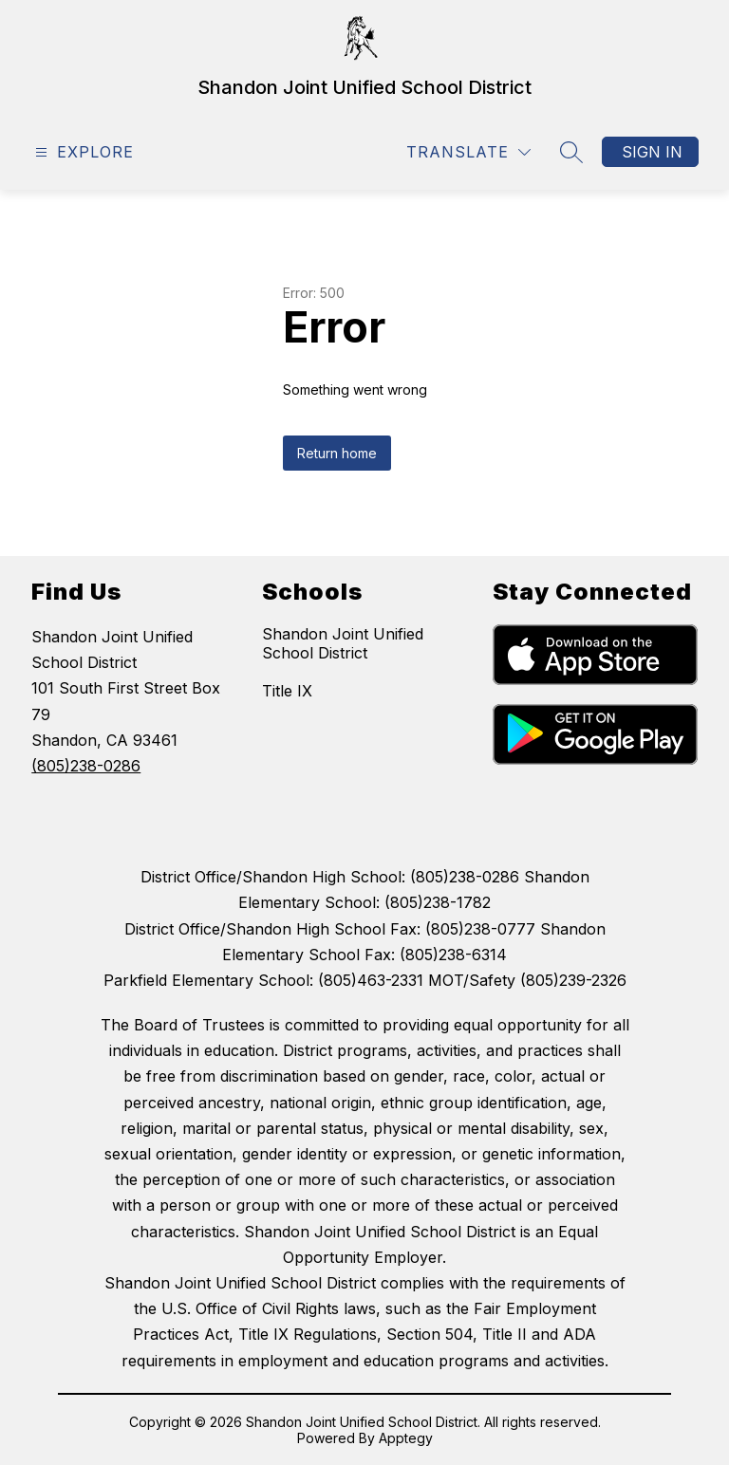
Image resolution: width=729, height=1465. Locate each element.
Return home (337, 453)
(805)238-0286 (85, 765)
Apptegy (406, 1438)
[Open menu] (82, 152)
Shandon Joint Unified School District (342, 643)
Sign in (652, 151)
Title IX (287, 690)
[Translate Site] (468, 152)
